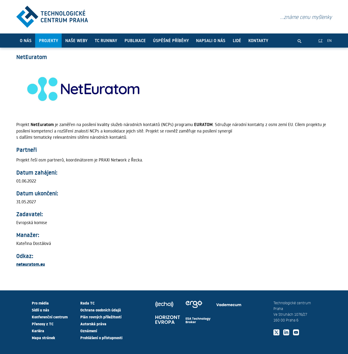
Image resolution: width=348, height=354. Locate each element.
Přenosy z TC (43, 323)
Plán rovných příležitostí (100, 316)
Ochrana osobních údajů (100, 309)
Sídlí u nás (40, 309)
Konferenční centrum (50, 316)
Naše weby (76, 40)
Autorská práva (93, 323)
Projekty (48, 40)
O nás (26, 40)
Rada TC (87, 302)
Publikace (135, 40)
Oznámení (88, 330)
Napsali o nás (210, 40)
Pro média (40, 302)
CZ (320, 40)
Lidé (237, 40)
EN (329, 40)
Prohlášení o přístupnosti (101, 337)
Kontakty (258, 40)
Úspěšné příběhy (171, 40)
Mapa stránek (43, 337)
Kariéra (38, 330)
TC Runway (106, 40)
